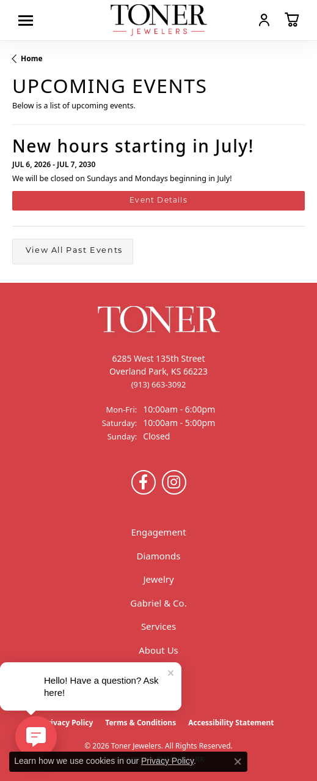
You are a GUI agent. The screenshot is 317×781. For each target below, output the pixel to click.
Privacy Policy (68, 722)
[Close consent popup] (237, 761)
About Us (158, 650)
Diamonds (158, 556)
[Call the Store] (158, 384)
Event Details (158, 200)
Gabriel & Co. (158, 603)
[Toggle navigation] (28, 20)
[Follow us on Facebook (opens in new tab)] (143, 482)
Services (158, 626)
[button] (264, 19)
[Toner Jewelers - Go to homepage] (159, 20)
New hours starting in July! (133, 145)
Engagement (158, 532)
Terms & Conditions (140, 722)
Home (32, 58)
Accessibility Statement (231, 722)
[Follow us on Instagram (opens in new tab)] (174, 482)
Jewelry (158, 579)
